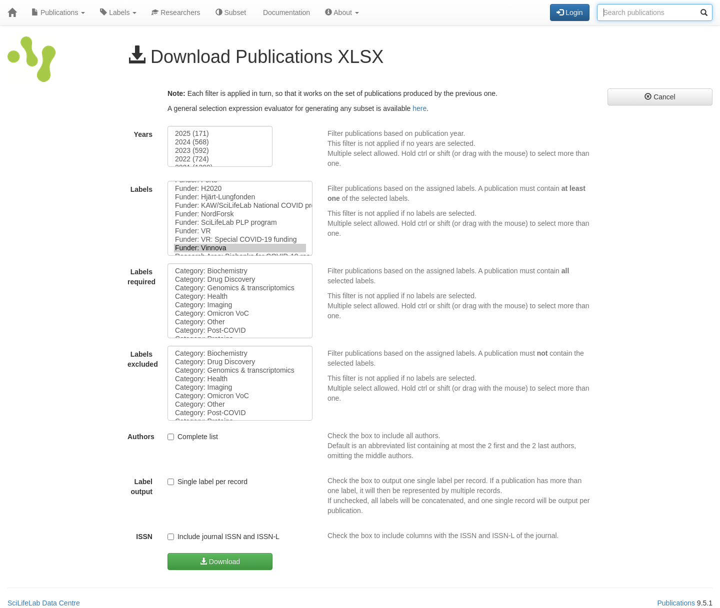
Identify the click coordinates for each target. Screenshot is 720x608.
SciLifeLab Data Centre (44, 603)
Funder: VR (240, 231)
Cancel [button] (659, 97)
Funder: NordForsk (240, 214)
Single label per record (208, 482)
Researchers (176, 12)
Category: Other (240, 322)
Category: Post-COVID (240, 330)
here (419, 108)
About (342, 12)
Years (143, 134)
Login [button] (569, 12)
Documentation (285, 12)
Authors (141, 437)
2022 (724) (220, 159)
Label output (141, 487)
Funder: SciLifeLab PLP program (240, 222)
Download (220, 562)
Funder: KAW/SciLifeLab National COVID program (240, 205)
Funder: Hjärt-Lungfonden (240, 197)
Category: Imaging (240, 305)
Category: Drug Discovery (240, 279)
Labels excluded (143, 359)
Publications (58, 12)
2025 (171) (220, 133)
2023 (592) (220, 150)
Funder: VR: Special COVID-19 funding (240, 239)
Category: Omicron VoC (240, 313)
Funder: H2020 (240, 188)
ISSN (144, 537)
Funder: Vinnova (240, 248)
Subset (231, 12)
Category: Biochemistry (240, 271)
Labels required (142, 277)
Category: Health (240, 296)
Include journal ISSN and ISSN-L (224, 537)
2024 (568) (220, 142)
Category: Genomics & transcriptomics (240, 288)
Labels (118, 12)
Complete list (193, 437)
